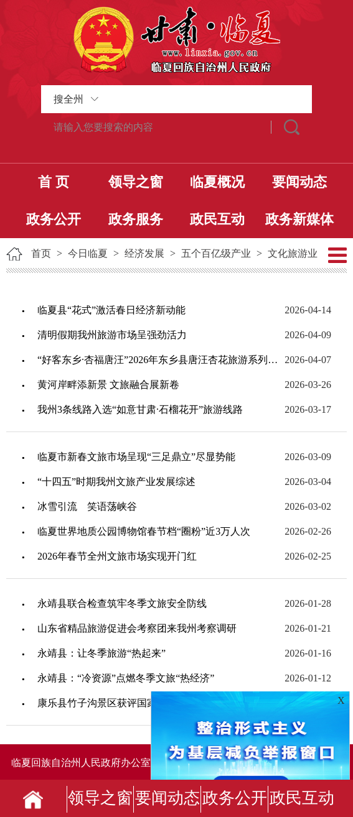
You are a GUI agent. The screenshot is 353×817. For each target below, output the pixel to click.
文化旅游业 (293, 253)
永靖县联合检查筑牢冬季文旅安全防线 (122, 603)
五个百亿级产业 (216, 253)
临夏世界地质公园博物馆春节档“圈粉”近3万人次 (143, 531)
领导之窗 (135, 182)
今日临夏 (88, 253)
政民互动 (217, 219)
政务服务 (135, 219)
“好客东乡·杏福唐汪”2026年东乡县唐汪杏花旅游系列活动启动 (160, 359)
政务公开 (53, 219)
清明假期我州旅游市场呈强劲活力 (112, 335)
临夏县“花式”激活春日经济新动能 (111, 310)
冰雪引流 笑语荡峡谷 (87, 506)
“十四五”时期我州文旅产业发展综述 (116, 481)
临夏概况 (217, 182)
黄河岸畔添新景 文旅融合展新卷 (108, 384)
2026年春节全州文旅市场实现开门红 (117, 556)
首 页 (53, 182)
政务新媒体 (299, 219)
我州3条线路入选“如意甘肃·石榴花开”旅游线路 (140, 409)
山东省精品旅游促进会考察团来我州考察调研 (137, 628)
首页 (41, 253)
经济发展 (144, 253)
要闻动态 (299, 182)
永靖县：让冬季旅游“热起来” (101, 653)
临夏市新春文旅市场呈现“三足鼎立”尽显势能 (136, 456)
